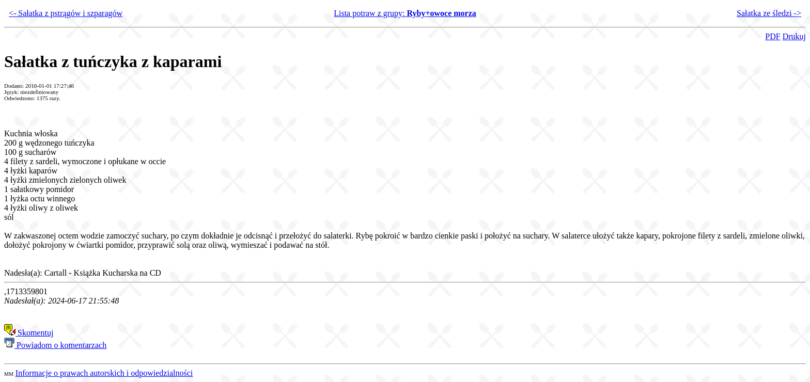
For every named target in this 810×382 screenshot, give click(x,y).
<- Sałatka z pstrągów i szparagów (65, 13)
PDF (772, 36)
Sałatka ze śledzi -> (769, 13)
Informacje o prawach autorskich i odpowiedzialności (104, 373)
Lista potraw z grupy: (405, 13)
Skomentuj (28, 332)
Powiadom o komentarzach (55, 345)
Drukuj (794, 36)
